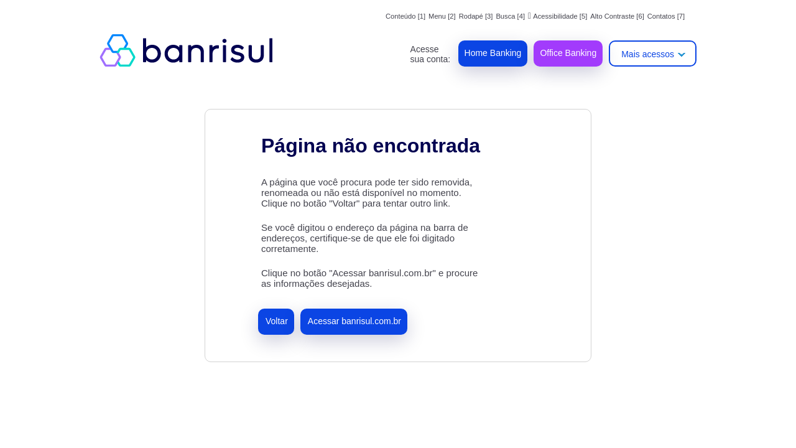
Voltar (277, 321)
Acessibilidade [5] (557, 16)
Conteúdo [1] (405, 16)
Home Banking (493, 53)
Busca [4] (510, 16)
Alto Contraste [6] (617, 16)
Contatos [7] (666, 16)
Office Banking (568, 53)
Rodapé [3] (476, 16)
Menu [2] (442, 16)
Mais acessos (647, 54)
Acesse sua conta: (430, 54)
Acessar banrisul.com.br (354, 321)
